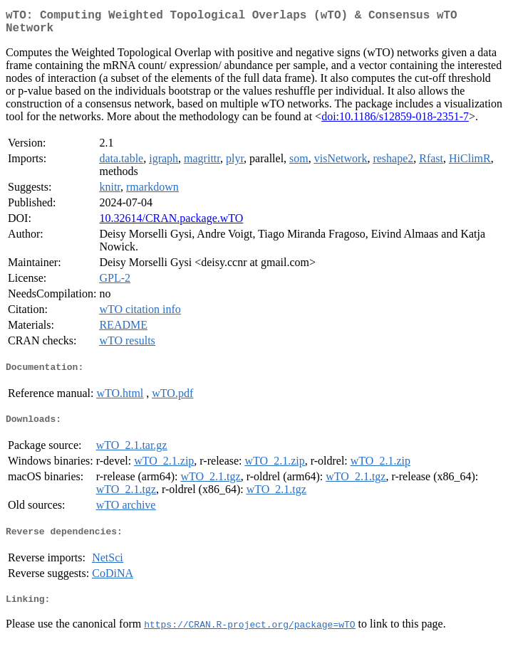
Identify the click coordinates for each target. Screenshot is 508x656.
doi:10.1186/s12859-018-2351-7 (395, 122)
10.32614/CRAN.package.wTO (171, 224)
